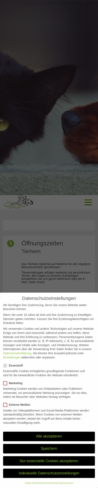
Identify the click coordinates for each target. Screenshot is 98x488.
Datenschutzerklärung (17, 358)
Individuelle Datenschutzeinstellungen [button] (49, 478)
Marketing (14, 388)
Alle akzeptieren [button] (49, 441)
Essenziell (14, 370)
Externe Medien (18, 409)
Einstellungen (11, 362)
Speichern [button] (49, 453)
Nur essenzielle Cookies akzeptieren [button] (49, 465)
